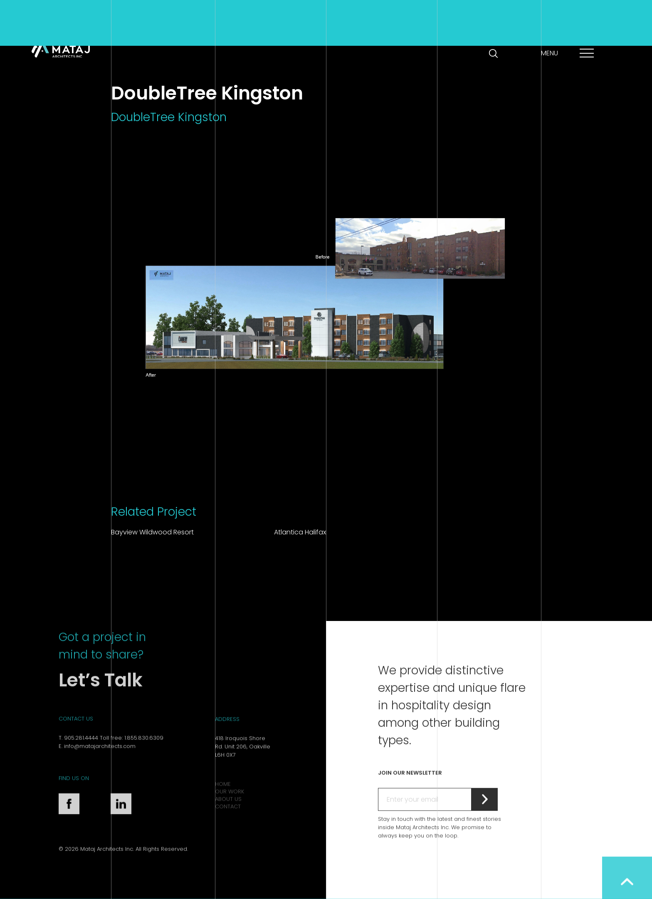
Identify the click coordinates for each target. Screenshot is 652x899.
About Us (228, 823)
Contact (228, 831)
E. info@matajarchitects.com (97, 771)
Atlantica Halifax (300, 532)
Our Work (229, 816)
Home (223, 808)
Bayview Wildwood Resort (152, 532)
